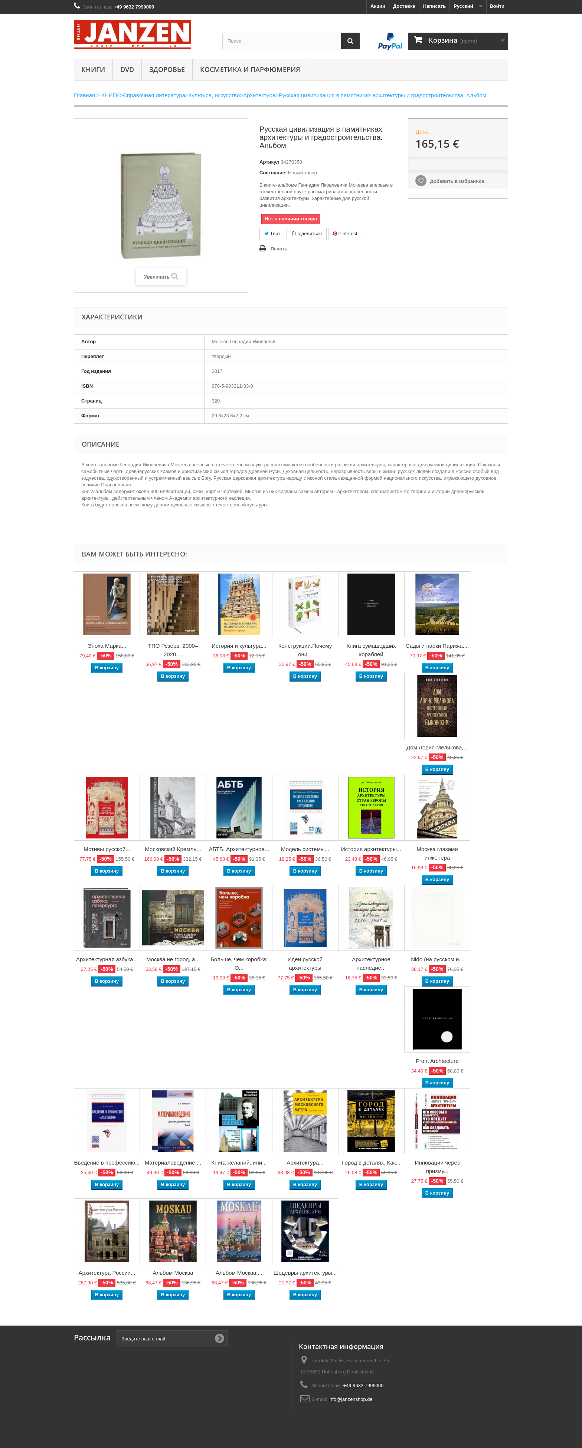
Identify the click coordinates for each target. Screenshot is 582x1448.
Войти (497, 6)
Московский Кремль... (173, 849)
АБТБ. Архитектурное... (239, 849)
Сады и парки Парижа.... (437, 646)
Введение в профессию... (107, 1162)
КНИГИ (93, 69)
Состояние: (273, 172)
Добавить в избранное (456, 181)
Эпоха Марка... (107, 646)
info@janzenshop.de (350, 1399)
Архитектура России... (106, 1273)
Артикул (269, 162)
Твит (272, 233)
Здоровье (167, 69)
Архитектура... (305, 1162)
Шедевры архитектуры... (305, 1273)
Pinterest (345, 233)
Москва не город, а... (173, 959)
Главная (84, 95)
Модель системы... (305, 849)
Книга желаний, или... (239, 1162)
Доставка (404, 6)
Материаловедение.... (173, 1162)
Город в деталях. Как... (371, 1162)
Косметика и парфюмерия (250, 69)
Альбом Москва (173, 1273)
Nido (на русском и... (437, 959)
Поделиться (306, 233)
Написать (434, 6)
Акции (377, 6)
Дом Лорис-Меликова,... (437, 747)
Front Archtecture (437, 1061)
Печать (279, 249)
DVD (127, 69)
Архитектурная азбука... (107, 959)
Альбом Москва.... (239, 1273)
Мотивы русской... (107, 849)
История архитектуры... (371, 849)
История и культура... (239, 646)
